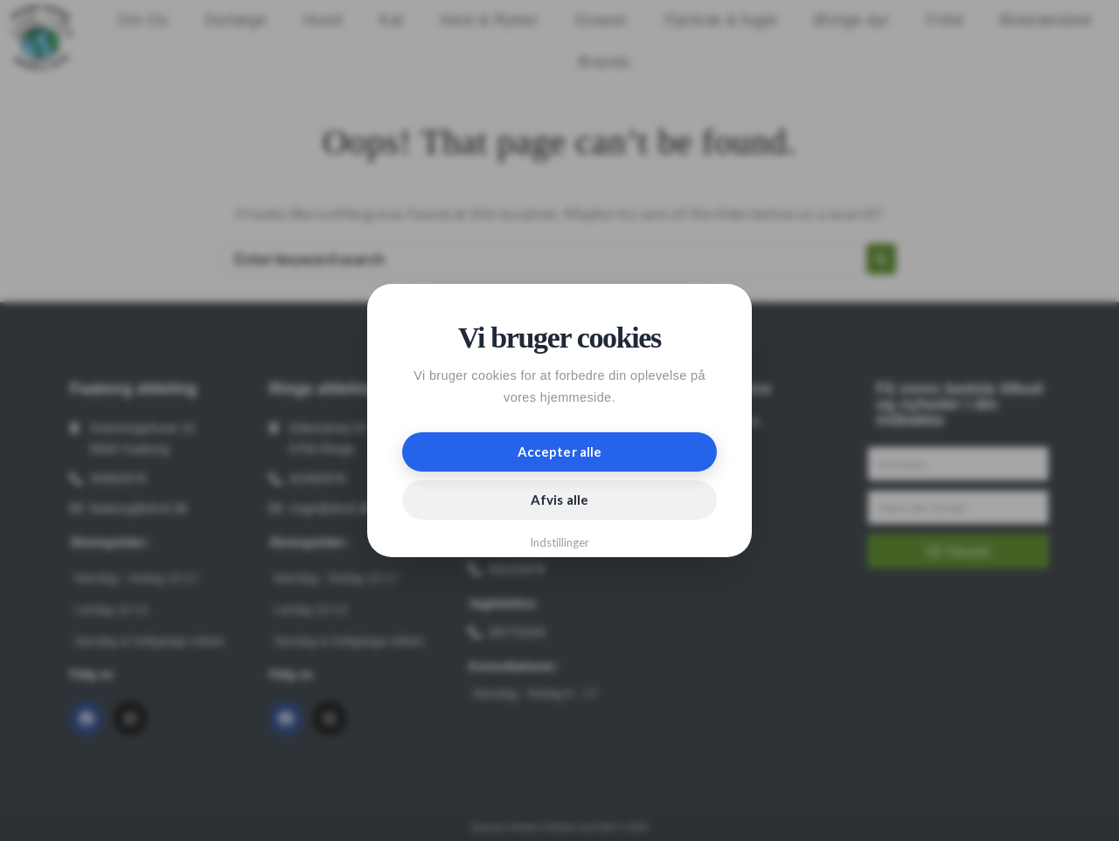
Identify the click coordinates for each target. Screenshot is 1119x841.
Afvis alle (559, 499)
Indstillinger (560, 542)
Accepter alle (559, 451)
